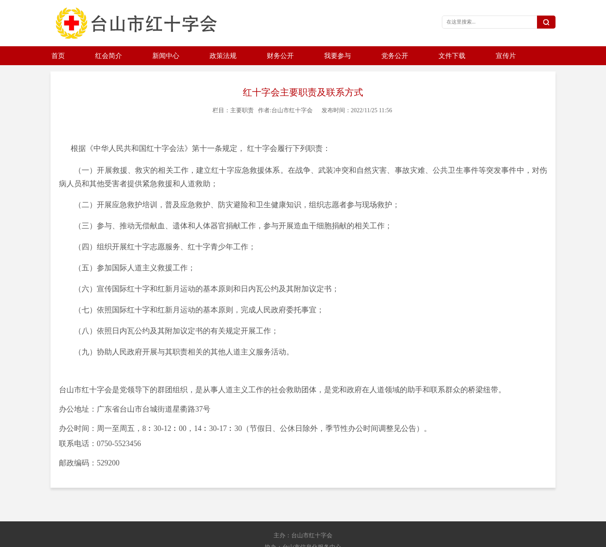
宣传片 (506, 55)
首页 (58, 55)
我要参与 (337, 55)
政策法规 (223, 55)
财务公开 (280, 55)
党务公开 (394, 55)
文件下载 (452, 55)
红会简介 (108, 55)
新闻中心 (165, 55)
